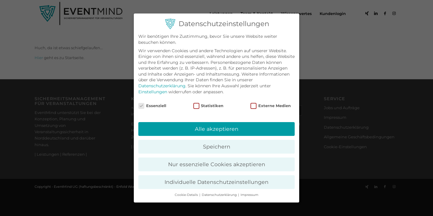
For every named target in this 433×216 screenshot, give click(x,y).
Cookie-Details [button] (187, 195)
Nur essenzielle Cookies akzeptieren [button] (216, 164)
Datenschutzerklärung (162, 85)
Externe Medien (270, 106)
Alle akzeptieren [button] (216, 129)
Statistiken (208, 106)
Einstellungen (152, 91)
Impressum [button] (249, 195)
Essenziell (152, 106)
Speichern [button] (216, 146)
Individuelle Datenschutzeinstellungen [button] (216, 182)
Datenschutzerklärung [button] (220, 195)
